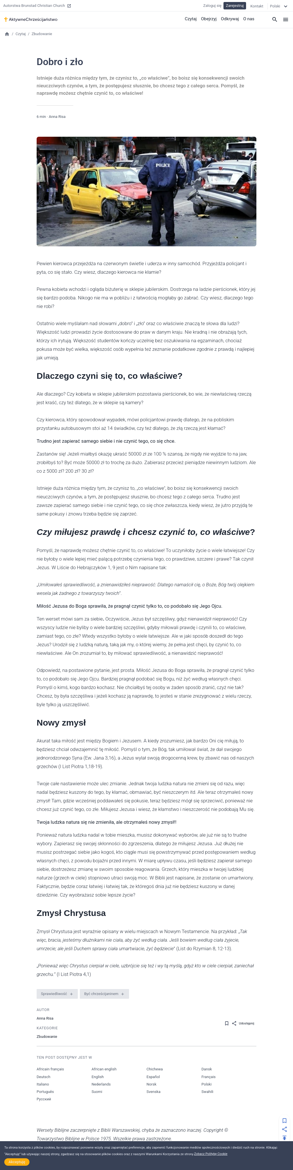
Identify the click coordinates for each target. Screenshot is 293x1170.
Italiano (43, 1084)
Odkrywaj (230, 18)
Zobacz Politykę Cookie (210, 1154)
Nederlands (101, 1084)
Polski (206, 1084)
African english (104, 1069)
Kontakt (256, 5)
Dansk (206, 1069)
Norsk (151, 1084)
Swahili (207, 1092)
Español (153, 1077)
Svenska (153, 1092)
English (98, 1077)
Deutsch (43, 1077)
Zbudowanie (41, 34)
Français (208, 1077)
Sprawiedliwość (54, 994)
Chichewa (154, 1069)
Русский (44, 1099)
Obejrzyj (209, 18)
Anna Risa (57, 116)
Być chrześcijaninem (101, 994)
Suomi (97, 1092)
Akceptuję (17, 1162)
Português (45, 1092)
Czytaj (192, 18)
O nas (248, 18)
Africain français (50, 1069)
